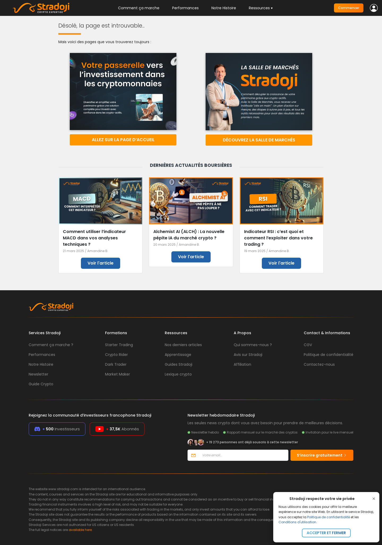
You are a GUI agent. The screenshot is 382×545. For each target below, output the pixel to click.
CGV (308, 344)
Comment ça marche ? (51, 344)
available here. (81, 530)
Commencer (348, 8)
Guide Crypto (41, 384)
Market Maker (117, 374)
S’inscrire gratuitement (322, 455)
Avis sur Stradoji (248, 354)
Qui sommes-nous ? (253, 344)
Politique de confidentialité (328, 517)
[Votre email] (243, 455)
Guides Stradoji (178, 364)
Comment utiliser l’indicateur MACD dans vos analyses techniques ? (94, 238)
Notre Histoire (223, 8)
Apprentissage (178, 354)
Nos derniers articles (183, 344)
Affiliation (242, 364)
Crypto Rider (116, 354)
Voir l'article (101, 263)
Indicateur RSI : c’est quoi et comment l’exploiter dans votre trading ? (278, 238)
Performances (185, 8)
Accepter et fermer (326, 532)
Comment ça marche (138, 8)
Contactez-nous (319, 364)
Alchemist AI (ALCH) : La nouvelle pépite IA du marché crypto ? (188, 235)
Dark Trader (116, 364)
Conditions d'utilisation (297, 522)
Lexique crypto (178, 374)
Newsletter (38, 374)
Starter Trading (119, 344)
